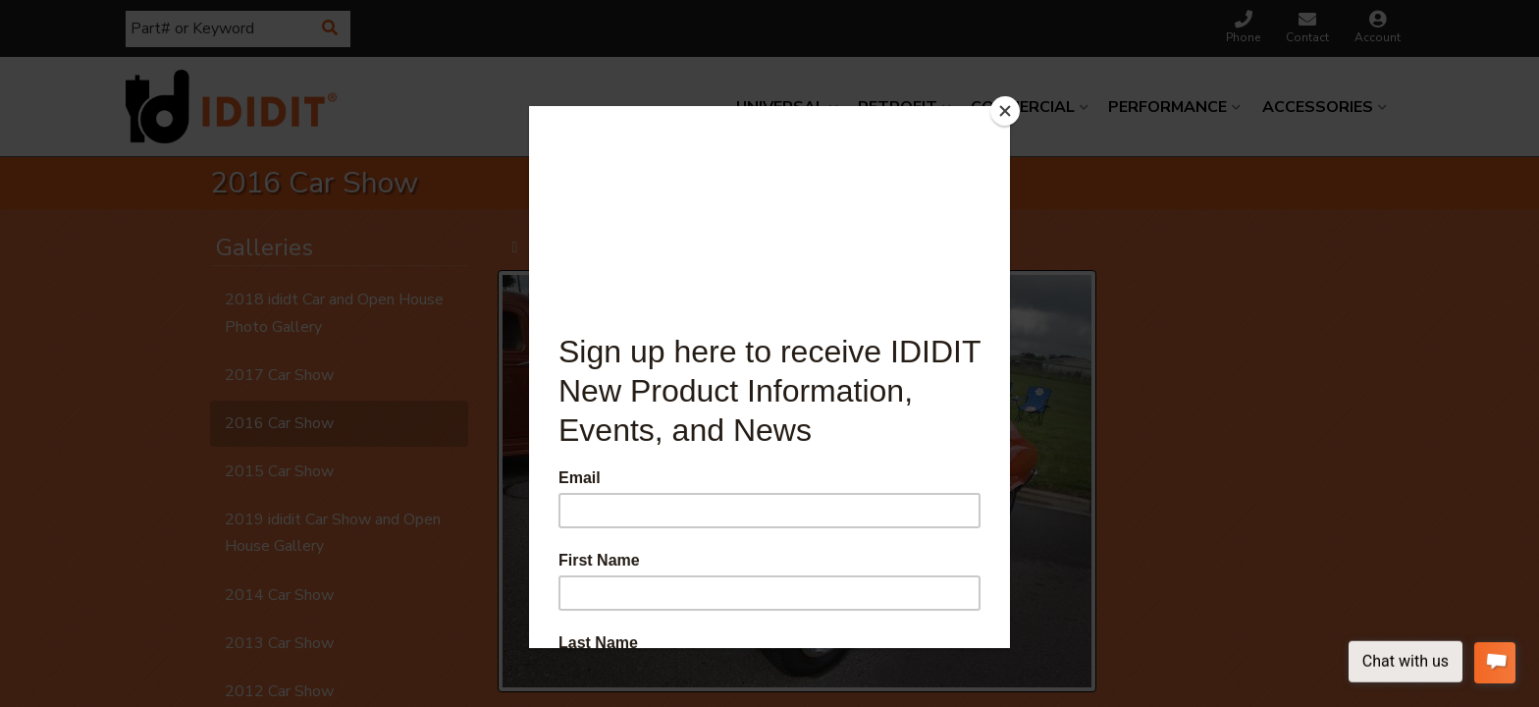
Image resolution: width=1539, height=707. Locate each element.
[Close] (1005, 111)
